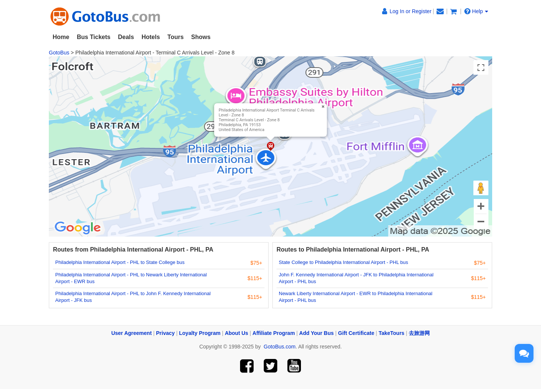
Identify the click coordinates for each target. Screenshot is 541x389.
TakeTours (392, 333)
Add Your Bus (316, 333)
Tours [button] (176, 37)
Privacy (165, 333)
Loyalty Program (200, 333)
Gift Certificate (356, 333)
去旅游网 (419, 333)
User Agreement (131, 333)
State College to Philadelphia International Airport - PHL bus (343, 262)
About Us (236, 333)
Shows (201, 37)
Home (61, 37)
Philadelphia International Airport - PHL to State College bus (119, 262)
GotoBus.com (280, 347)
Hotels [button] (151, 37)
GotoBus (59, 53)
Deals (126, 37)
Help (476, 11)
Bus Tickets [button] (93, 37)
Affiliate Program (273, 333)
